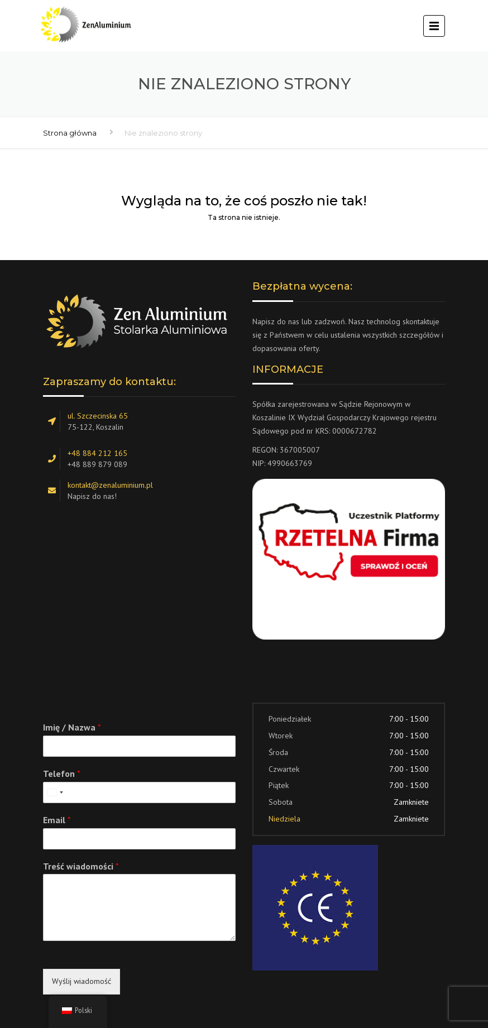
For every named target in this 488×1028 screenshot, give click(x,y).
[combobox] (54, 792)
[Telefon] (139, 792)
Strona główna (70, 132)
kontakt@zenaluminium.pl (110, 485)
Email (57, 819)
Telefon (61, 773)
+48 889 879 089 (97, 464)
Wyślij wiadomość (81, 981)
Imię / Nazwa (72, 727)
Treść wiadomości (81, 866)
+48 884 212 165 (97, 453)
